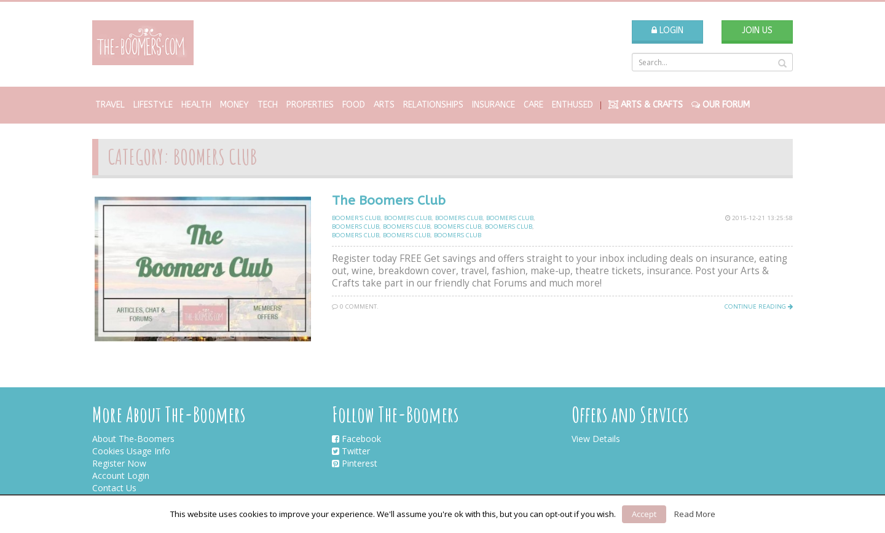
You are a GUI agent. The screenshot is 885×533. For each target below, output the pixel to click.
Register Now (119, 463)
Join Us (757, 30)
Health (196, 105)
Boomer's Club (356, 218)
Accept (644, 513)
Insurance (493, 105)
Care (533, 105)
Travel (110, 105)
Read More (694, 513)
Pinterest (354, 463)
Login (667, 30)
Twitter (351, 451)
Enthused (572, 105)
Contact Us (114, 488)
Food (353, 105)
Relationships (433, 105)
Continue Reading (759, 306)
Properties (310, 105)
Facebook (356, 438)
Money (234, 105)
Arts (384, 105)
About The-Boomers (133, 438)
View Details (596, 438)
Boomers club (407, 218)
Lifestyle (153, 105)
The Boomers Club (389, 200)
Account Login (120, 475)
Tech (268, 105)
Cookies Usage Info (131, 451)
